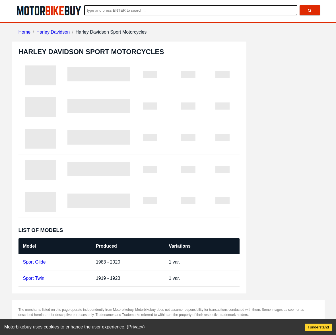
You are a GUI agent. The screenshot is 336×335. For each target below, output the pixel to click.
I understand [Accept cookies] (318, 327)
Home (24, 32)
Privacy (135, 326)
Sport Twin (33, 278)
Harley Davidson (53, 32)
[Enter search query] (190, 10)
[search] (310, 10)
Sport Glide (34, 262)
